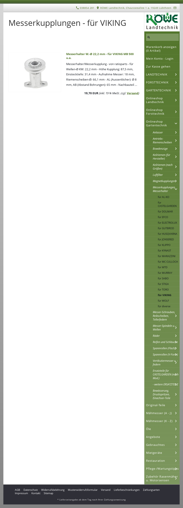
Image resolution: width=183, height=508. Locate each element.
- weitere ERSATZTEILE (165, 384)
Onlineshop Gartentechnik (156, 123)
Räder (156, 336)
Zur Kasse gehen (158, 66)
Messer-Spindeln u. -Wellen (164, 327)
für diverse (164, 306)
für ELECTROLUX (167, 222)
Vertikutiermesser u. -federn (165, 362)
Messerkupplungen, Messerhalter (164, 189)
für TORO (163, 289)
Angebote (153, 437)
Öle (148, 429)
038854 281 (85, 7)
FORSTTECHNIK (157, 82)
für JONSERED (166, 239)
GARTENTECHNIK (158, 90)
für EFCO (163, 217)
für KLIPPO (164, 245)
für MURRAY (165, 272)
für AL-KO (163, 197)
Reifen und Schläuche (165, 342)
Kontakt (35, 493)
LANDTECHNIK (156, 74)
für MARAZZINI (166, 256)
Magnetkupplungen (164, 181)
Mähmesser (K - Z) (159, 421)
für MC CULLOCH (168, 261)
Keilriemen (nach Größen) (163, 166)
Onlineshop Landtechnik (155, 100)
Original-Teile (155, 405)
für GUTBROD (166, 228)
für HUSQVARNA (167, 233)
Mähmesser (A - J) (159, 413)
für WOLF (163, 300)
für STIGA (163, 284)
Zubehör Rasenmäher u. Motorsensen (162, 478)
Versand (132, 93)
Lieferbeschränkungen (127, 489)
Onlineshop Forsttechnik (155, 112)
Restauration (155, 461)
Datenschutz (30, 489)
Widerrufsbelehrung (52, 489)
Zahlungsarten (151, 489)
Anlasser (158, 132)
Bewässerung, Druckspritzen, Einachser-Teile (161, 394)
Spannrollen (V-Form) (165, 354)
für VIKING (164, 295)
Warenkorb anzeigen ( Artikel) (161, 49)
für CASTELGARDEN (167, 204)
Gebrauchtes (155, 445)
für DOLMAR (165, 211)
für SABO (163, 278)
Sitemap (48, 493)
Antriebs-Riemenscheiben (162, 140)
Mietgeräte (154, 453)
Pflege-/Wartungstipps (162, 469)
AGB (17, 489)
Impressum (21, 493)
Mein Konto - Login (159, 58)
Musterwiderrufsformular (83, 489)
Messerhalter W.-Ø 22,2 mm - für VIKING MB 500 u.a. (100, 56)
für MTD (162, 267)
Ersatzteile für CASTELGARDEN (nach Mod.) (165, 374)
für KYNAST (164, 250)
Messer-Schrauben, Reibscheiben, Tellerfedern (164, 315)
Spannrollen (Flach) (164, 348)
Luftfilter (158, 175)
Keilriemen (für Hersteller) (161, 156)
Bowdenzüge (160, 148)
